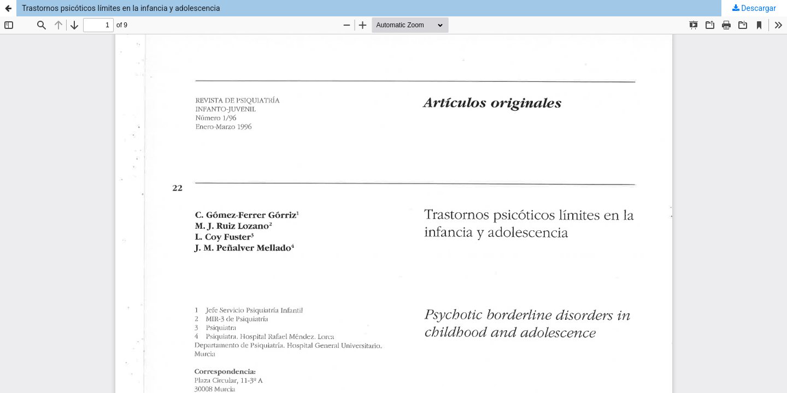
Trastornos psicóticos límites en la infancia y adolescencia (121, 8)
